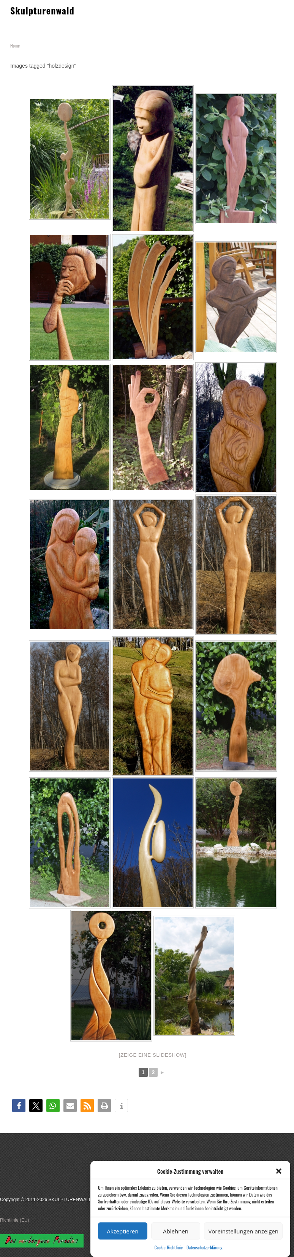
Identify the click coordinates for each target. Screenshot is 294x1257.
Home (15, 45)
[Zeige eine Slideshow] (153, 1055)
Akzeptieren (122, 1243)
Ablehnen (175, 1243)
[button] (279, 1184)
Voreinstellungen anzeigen (243, 1243)
